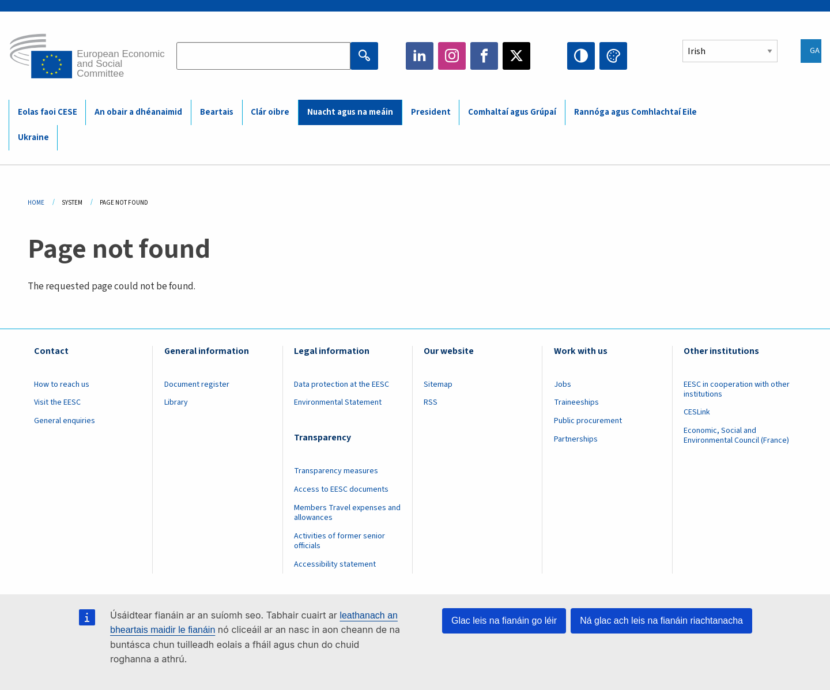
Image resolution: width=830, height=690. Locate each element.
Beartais (216, 112)
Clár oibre (270, 112)
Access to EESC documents (341, 489)
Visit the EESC (57, 402)
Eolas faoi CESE (47, 112)
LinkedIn (419, 56)
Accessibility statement (335, 564)
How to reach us (61, 384)
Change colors (613, 56)
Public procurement (588, 421)
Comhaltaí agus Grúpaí (512, 112)
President (431, 112)
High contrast (581, 56)
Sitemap (438, 384)
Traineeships (576, 402)
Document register (196, 384)
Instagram (452, 56)
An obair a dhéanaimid (138, 112)
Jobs (562, 384)
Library (176, 402)
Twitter (516, 56)
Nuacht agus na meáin (350, 112)
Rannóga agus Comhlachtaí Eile (635, 112)
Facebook (484, 56)
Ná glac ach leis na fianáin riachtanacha (661, 620)
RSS (430, 402)
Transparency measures (336, 471)
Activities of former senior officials (339, 541)
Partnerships (576, 439)
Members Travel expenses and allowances (347, 512)
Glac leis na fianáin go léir (504, 620)
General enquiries (64, 421)
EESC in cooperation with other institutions (737, 389)
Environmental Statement (338, 402)
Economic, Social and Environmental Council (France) (737, 435)
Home (36, 202)
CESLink (697, 412)
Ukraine (33, 137)
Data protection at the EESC (341, 384)
